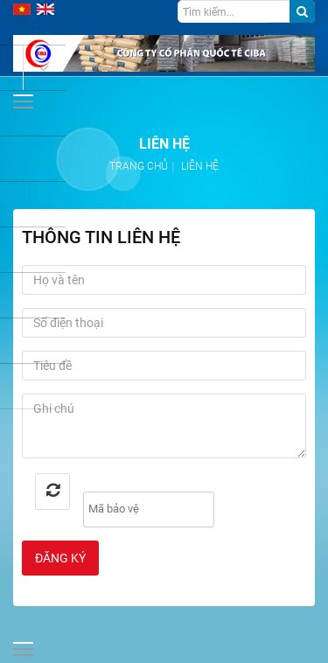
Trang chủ (138, 166)
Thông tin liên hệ (101, 237)
